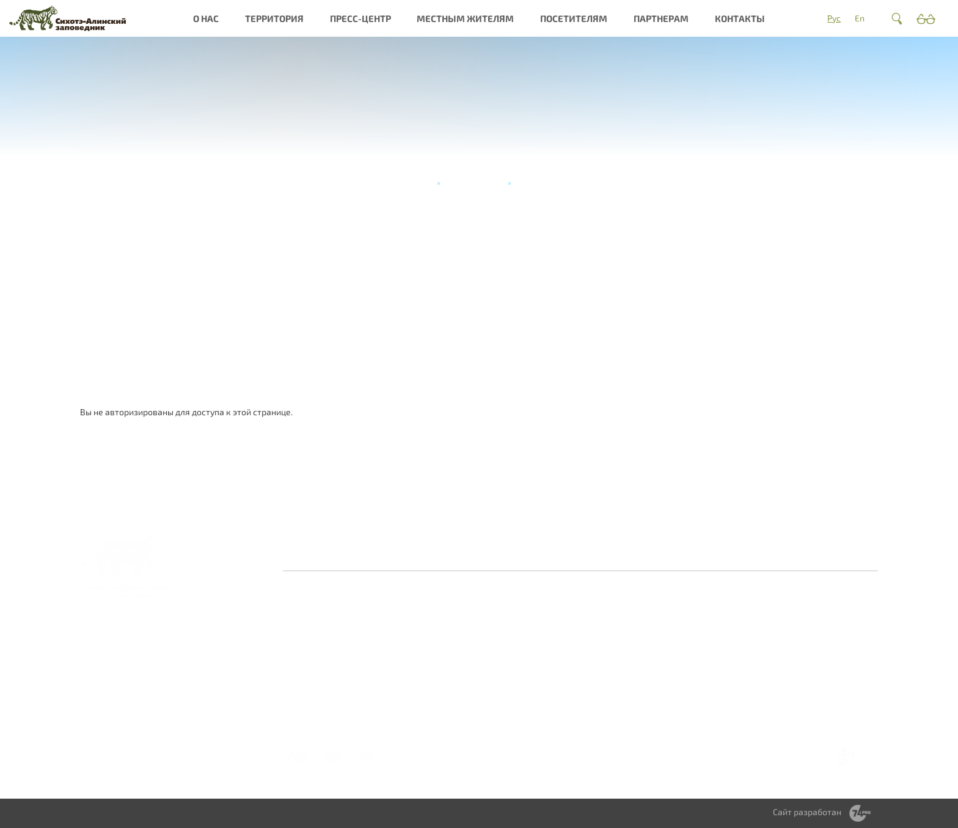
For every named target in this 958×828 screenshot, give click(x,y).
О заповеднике (417, 615)
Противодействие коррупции (538, 554)
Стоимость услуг (711, 705)
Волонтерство (803, 615)
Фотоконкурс (511, 691)
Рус (834, 18)
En (860, 18)
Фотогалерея (511, 629)
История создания (327, 637)
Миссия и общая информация (323, 655)
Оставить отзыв (372, 554)
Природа (404, 629)
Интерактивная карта (419, 668)
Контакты (740, 18)
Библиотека (508, 642)
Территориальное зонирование (615, 655)
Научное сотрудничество (806, 633)
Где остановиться (712, 629)
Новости (500, 615)
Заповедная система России (332, 619)
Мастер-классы (709, 691)
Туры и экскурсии (474, 182)
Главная (419, 182)
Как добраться (707, 615)
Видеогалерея (513, 678)
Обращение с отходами (607, 619)
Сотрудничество (612, 637)
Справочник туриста (718, 718)
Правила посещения (719, 642)
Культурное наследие (410, 646)
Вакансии (309, 686)
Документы (313, 700)
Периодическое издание (515, 660)
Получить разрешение (703, 660)
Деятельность (318, 673)
